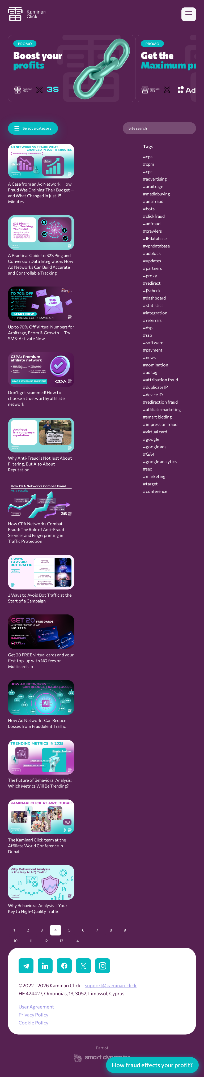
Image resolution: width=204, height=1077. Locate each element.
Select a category (37, 128)
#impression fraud (160, 424)
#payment (153, 350)
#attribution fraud (160, 379)
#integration (155, 312)
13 (61, 940)
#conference (155, 491)
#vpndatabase (156, 245)
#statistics (153, 305)
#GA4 (149, 454)
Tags (148, 146)
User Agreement (36, 1007)
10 (16, 940)
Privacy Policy (33, 1015)
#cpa (147, 156)
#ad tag (150, 372)
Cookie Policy (33, 1022)
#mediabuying (156, 193)
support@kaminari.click (111, 985)
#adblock (152, 253)
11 (30, 940)
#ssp (147, 335)
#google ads (154, 446)
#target (150, 483)
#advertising (155, 179)
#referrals (152, 320)
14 (77, 940)
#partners (152, 268)
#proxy (150, 275)
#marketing (154, 476)
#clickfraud (154, 216)
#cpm (148, 164)
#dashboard (154, 298)
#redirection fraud (160, 402)
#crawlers (152, 231)
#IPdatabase (155, 238)
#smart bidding (157, 416)
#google (151, 439)
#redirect (152, 283)
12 (46, 940)
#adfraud (151, 223)
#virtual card (155, 431)
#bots (149, 208)
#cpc (147, 171)
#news (149, 357)
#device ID (153, 394)
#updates (152, 260)
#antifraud (153, 201)
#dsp (147, 327)
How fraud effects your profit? (152, 1065)
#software (153, 342)
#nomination (155, 364)
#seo (147, 469)
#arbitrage (153, 186)
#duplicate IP (155, 387)
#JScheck (152, 290)
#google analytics (160, 461)
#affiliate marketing (162, 409)
